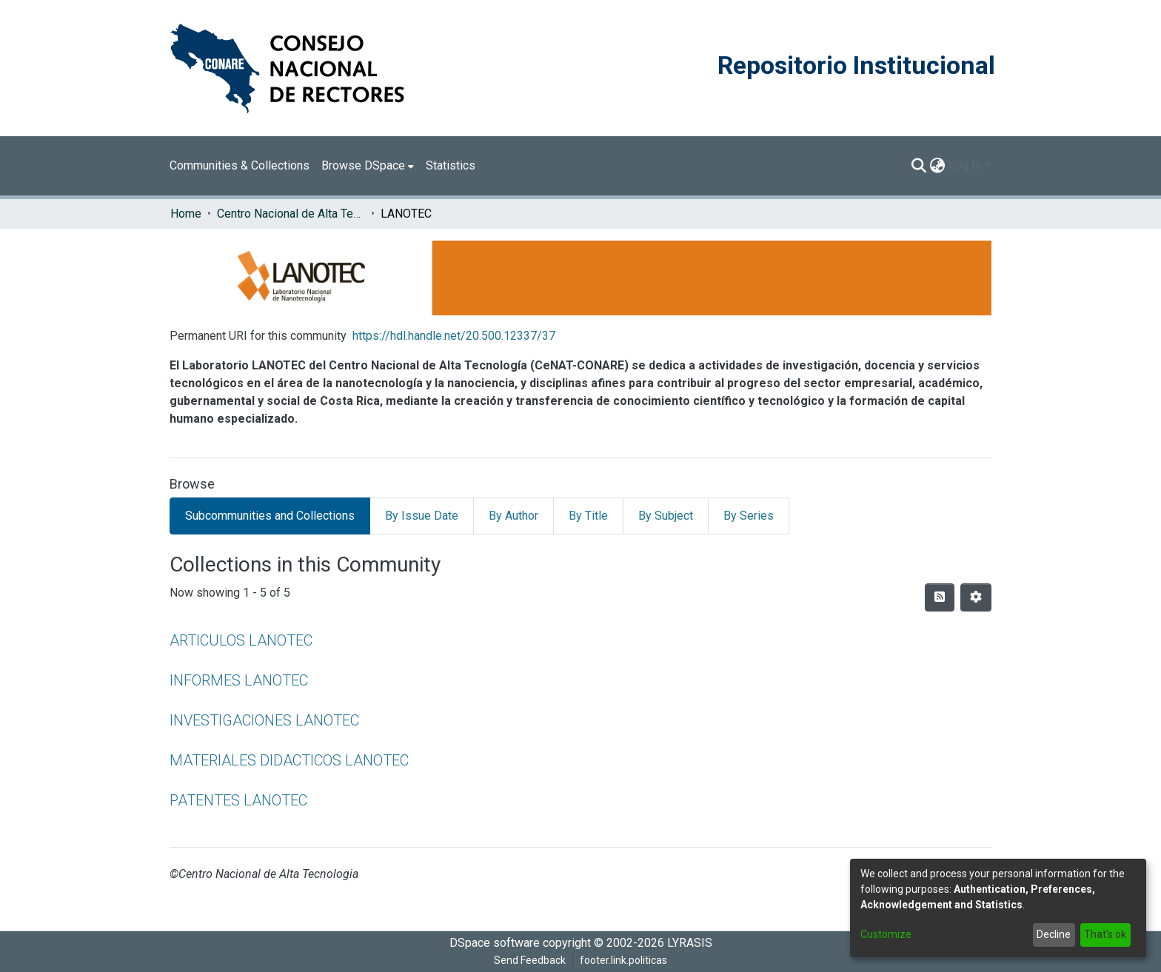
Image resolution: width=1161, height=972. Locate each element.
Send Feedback (530, 960)
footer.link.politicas (623, 960)
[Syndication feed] (939, 597)
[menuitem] (367, 166)
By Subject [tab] (665, 516)
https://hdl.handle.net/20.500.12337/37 (453, 336)
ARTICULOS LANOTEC (241, 640)
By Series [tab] (748, 516)
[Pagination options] (975, 597)
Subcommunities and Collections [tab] (270, 516)
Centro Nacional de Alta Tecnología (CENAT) (291, 214)
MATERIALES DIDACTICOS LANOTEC (289, 760)
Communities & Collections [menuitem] (240, 165)
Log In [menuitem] (964, 165)
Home (185, 214)
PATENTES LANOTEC (238, 800)
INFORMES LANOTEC (239, 680)
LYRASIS (689, 943)
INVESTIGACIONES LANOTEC (264, 720)
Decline (1054, 934)
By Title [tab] (588, 516)
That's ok (1105, 934)
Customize (885, 934)
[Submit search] (919, 166)
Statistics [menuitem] (450, 165)
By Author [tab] (513, 516)
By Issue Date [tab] (421, 516)
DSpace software (494, 943)
